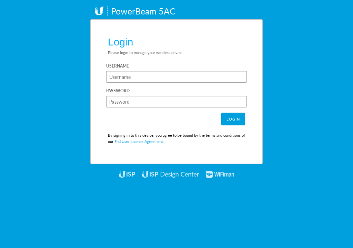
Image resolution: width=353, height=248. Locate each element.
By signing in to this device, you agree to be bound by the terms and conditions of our (176, 138)
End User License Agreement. (139, 141)
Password (118, 90)
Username (117, 66)
